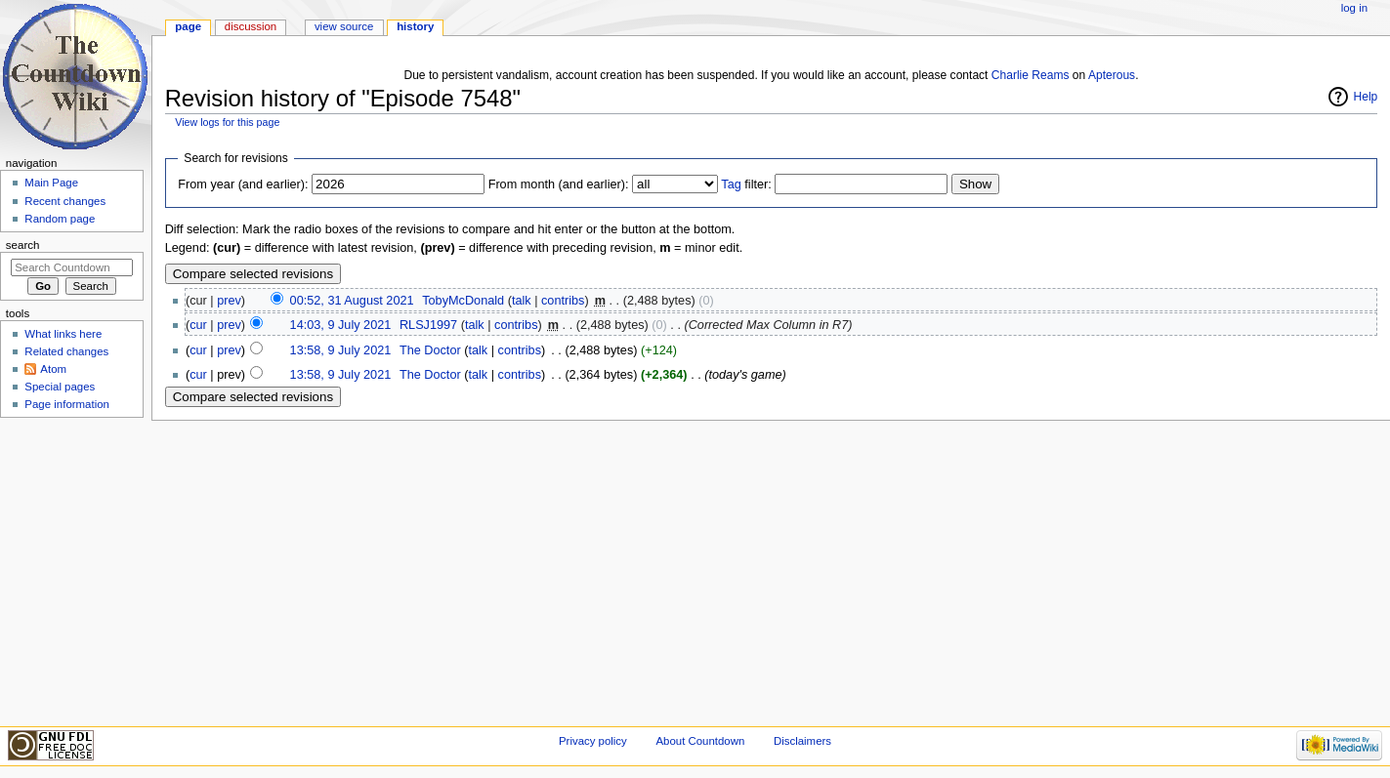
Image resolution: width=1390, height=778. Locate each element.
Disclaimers (802, 741)
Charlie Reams (1030, 75)
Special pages (59, 386)
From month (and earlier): (558, 184)
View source (344, 26)
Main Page (51, 182)
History (415, 26)
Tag (730, 184)
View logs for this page (227, 122)
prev (229, 300)
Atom (53, 369)
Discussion (250, 26)
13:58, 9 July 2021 (341, 350)
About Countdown (699, 741)
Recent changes (64, 201)
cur (198, 325)
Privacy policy (593, 741)
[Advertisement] (71, 570)
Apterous (1111, 75)
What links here (63, 334)
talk (521, 300)
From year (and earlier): (243, 184)
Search (23, 245)
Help (1366, 96)
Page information (66, 404)
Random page (59, 219)
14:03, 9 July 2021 (341, 325)
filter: (746, 184)
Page (188, 26)
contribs (562, 300)
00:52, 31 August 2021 (352, 300)
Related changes (66, 351)
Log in (1354, 8)
